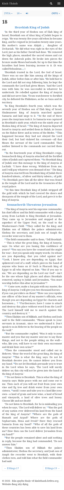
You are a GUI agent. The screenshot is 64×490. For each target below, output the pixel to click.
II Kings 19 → (52, 468)
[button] (8, 13)
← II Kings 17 (11, 468)
